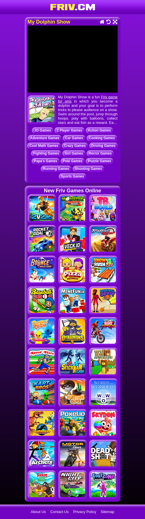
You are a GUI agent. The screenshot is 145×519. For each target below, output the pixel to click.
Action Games (99, 130)
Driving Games (103, 146)
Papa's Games (45, 161)
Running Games (56, 169)
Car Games (74, 138)
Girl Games (74, 153)
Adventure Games (45, 138)
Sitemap (107, 512)
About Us (38, 512)
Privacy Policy (84, 512)
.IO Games (42, 130)
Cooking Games (102, 138)
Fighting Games (46, 153)
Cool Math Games (43, 146)
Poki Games (73, 161)
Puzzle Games (99, 161)
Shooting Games (88, 169)
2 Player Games (69, 130)
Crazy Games (75, 146)
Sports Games (72, 176)
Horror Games (100, 153)
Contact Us (59, 512)
